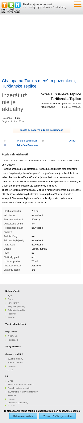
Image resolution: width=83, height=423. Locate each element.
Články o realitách (14, 354)
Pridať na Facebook (27, 145)
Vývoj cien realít (13, 346)
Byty (10, 295)
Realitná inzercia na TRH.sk (21, 384)
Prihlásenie (13, 336)
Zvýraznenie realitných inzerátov (23, 392)
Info (7, 376)
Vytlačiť (72, 140)
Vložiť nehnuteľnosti (15, 324)
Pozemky (12, 314)
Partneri (11, 399)
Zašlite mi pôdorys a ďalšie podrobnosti (41, 130)
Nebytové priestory (16, 306)
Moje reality (11, 332)
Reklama (12, 395)
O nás (10, 369)
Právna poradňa (15, 362)
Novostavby (13, 303)
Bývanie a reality (15, 359)
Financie (12, 366)
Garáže (11, 317)
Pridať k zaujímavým (27, 140)
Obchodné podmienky (18, 402)
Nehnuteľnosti (12, 291)
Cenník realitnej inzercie (19, 388)
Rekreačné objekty (16, 310)
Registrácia (13, 340)
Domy (10, 299)
